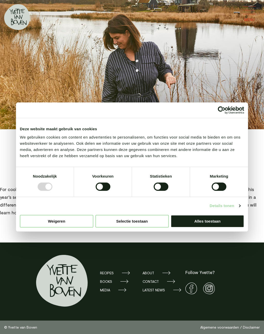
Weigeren (56, 221)
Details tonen (222, 205)
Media (105, 289)
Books (106, 281)
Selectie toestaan (132, 221)
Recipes (107, 272)
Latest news (154, 289)
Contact (151, 281)
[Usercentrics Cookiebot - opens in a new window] (221, 110)
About (148, 272)
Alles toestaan (207, 221)
